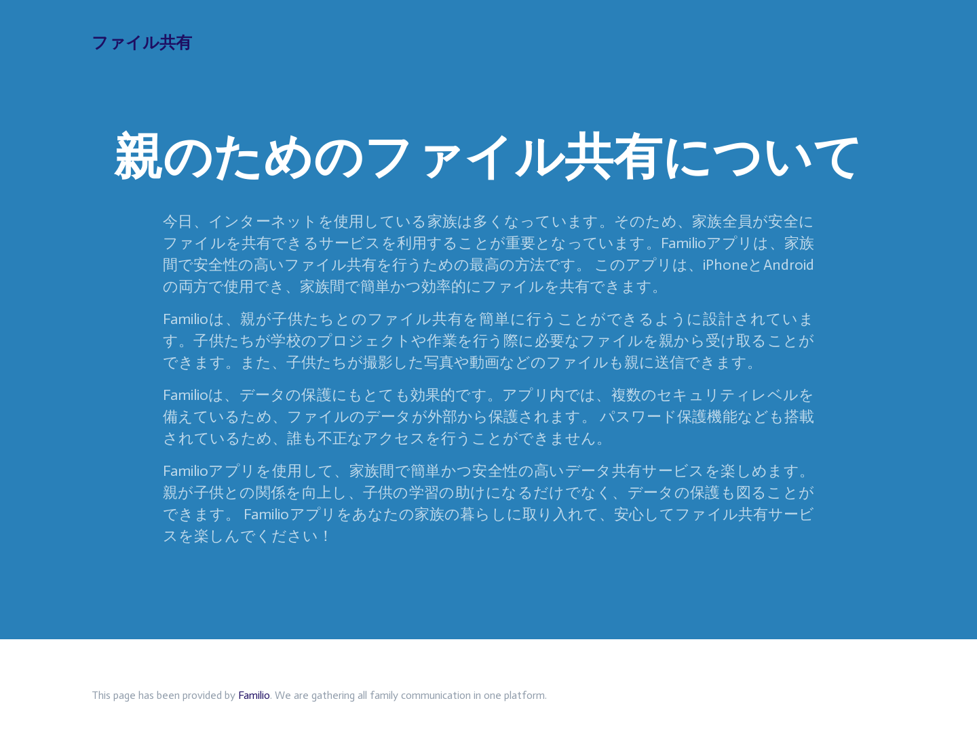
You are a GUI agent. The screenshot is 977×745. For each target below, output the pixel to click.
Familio (254, 695)
